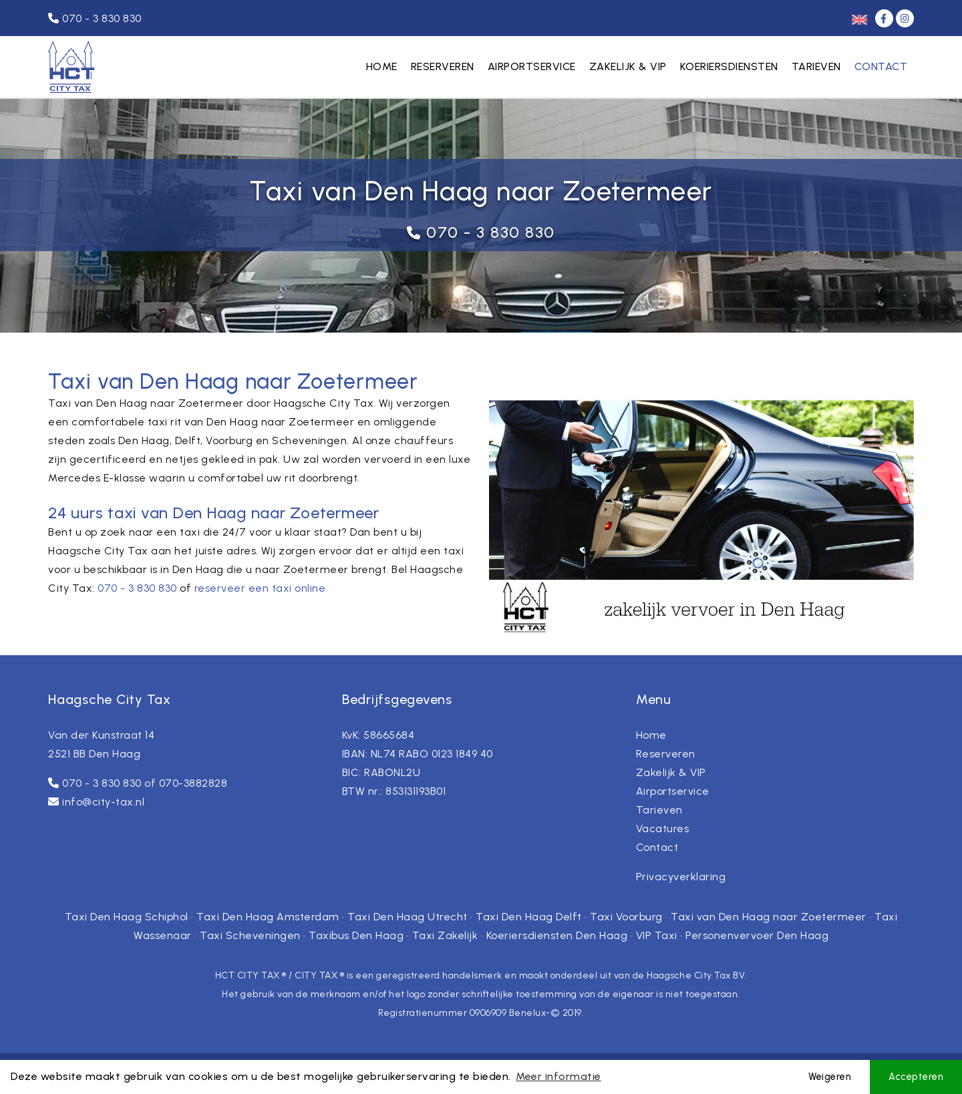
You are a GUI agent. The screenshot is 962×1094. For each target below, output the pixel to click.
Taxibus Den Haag (356, 935)
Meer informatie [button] (558, 1076)
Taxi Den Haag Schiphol (126, 916)
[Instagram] (905, 18)
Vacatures (662, 828)
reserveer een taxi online (260, 588)
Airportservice (532, 66)
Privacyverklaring (681, 876)
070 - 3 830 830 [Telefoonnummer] (95, 18)
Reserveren (442, 66)
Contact (881, 66)
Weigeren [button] (829, 1077)
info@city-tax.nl (103, 801)
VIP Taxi (656, 935)
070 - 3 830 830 (490, 232)
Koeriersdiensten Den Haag (557, 935)
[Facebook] (885, 18)
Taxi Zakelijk (445, 935)
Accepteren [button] (916, 1077)
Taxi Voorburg (626, 916)
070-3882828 (193, 783)
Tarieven (816, 66)
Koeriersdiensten (729, 66)
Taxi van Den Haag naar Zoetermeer (768, 916)
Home (381, 66)
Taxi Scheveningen (250, 935)
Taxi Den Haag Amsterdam (267, 916)
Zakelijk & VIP (628, 66)
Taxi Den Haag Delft (529, 916)
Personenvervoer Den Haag (756, 935)
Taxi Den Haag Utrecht (407, 916)
